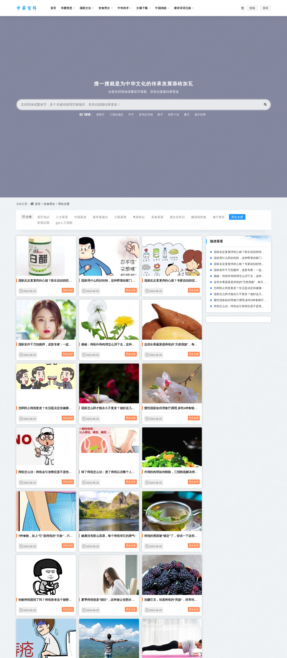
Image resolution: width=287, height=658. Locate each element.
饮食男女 (49, 204)
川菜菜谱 (120, 217)
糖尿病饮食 (198, 217)
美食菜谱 (157, 217)
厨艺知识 (43, 217)
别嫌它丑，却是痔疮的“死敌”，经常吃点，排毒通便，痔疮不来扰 (187, 600)
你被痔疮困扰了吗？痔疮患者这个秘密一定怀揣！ (51, 600)
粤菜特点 (139, 217)
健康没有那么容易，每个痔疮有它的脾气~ (108, 536)
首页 (38, 204)
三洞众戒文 (116, 114)
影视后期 (43, 223)
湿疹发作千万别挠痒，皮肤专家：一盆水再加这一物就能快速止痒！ (62, 344)
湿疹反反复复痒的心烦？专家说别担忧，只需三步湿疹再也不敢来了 (188, 280)
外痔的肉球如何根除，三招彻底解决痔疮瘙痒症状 (177, 472)
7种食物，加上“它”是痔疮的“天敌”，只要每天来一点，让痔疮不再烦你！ (66, 536)
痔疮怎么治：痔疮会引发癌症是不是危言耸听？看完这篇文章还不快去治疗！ (68, 472)
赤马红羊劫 (146, 114)
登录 (265, 8)
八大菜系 (62, 217)
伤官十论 (173, 114)
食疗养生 (219, 217)
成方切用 (200, 114)
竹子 (131, 114)
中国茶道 (80, 217)
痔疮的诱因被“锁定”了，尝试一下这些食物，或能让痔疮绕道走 (185, 536)
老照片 (100, 114)
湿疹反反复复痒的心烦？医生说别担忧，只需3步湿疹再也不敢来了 (62, 280)
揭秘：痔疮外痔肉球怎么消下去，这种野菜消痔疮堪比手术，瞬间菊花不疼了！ (133, 344)
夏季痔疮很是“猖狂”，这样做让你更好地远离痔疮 (113, 600)
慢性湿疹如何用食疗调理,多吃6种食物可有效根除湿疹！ (181, 408)
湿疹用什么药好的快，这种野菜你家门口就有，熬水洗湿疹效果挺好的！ (128, 280)
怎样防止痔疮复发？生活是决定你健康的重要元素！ (52, 408)
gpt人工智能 (64, 223)
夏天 (187, 114)
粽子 (160, 114)
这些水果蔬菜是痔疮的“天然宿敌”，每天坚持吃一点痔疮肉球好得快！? (190, 344)
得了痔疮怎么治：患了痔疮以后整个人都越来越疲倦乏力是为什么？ (125, 472)
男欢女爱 (63, 204)
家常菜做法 (100, 217)
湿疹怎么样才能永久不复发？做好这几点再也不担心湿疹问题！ (122, 408)
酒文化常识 (177, 217)
